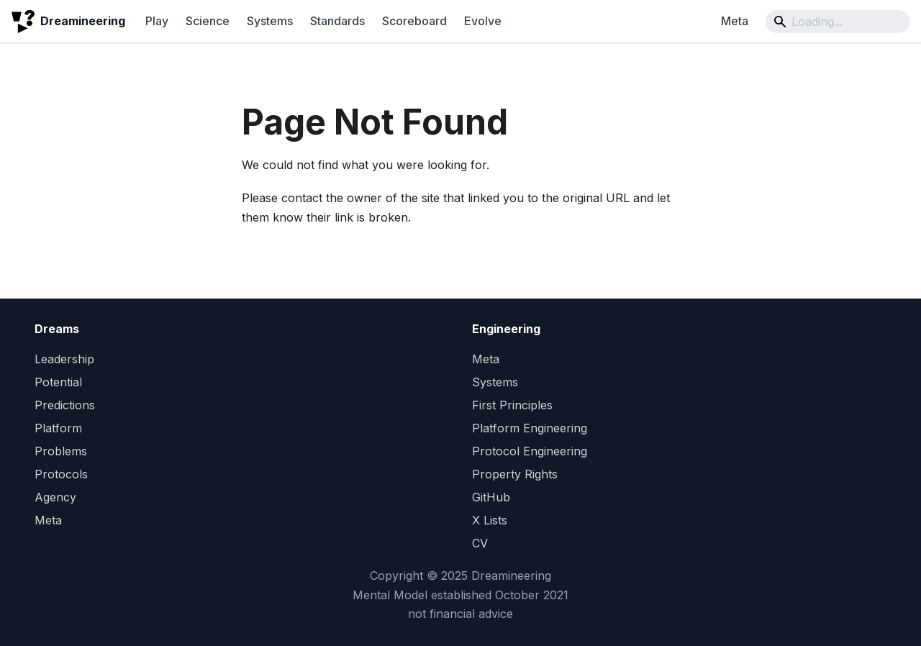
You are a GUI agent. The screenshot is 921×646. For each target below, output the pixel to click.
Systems (270, 21)
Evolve (483, 21)
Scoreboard (414, 21)
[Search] (837, 21)
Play (156, 21)
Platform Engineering (529, 428)
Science (208, 21)
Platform (58, 428)
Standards (337, 21)
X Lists (489, 520)
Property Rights (515, 474)
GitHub (491, 497)
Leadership (64, 359)
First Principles (512, 405)
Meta (734, 21)
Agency (55, 497)
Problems (61, 451)
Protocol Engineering (529, 451)
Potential (58, 382)
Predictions (65, 405)
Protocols (61, 474)
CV (480, 543)
